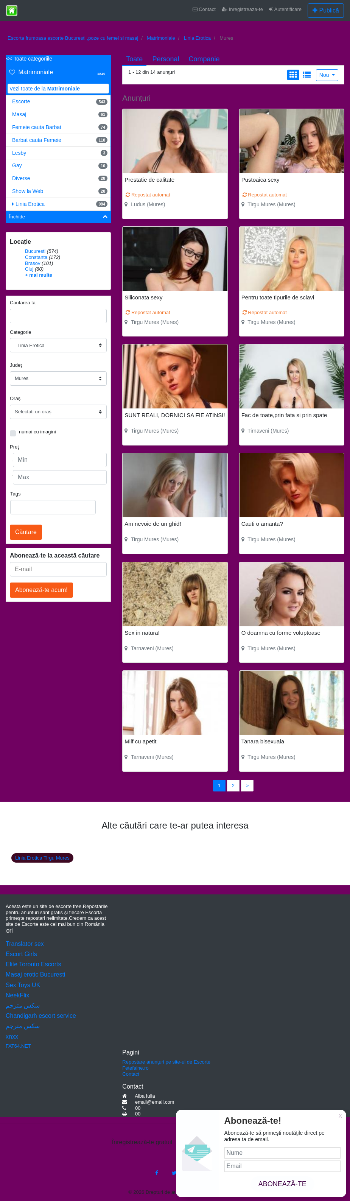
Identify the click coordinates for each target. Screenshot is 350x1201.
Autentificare (285, 9)
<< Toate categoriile (29, 59)
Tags (15, 494)
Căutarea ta (23, 302)
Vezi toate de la (44, 89)
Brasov (32, 263)
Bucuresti (35, 251)
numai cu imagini (37, 432)
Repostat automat (148, 195)
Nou (325, 75)
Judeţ (16, 365)
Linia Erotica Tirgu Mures (42, 858)
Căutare (26, 532)
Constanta (36, 257)
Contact (204, 9)
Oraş (15, 398)
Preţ (14, 447)
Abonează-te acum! (41, 590)
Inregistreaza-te (242, 9)
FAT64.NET (18, 1046)
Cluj (29, 269)
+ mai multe (38, 275)
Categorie (20, 332)
